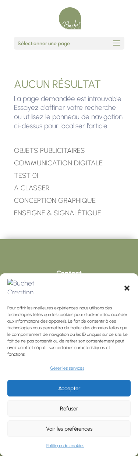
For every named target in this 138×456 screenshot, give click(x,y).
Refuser (69, 408)
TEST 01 (26, 175)
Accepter (69, 388)
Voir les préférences (69, 429)
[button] (127, 288)
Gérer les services (67, 368)
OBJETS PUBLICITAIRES (49, 150)
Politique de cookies (65, 445)
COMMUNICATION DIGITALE (58, 163)
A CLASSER (31, 188)
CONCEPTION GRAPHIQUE (55, 200)
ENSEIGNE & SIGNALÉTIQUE (57, 213)
